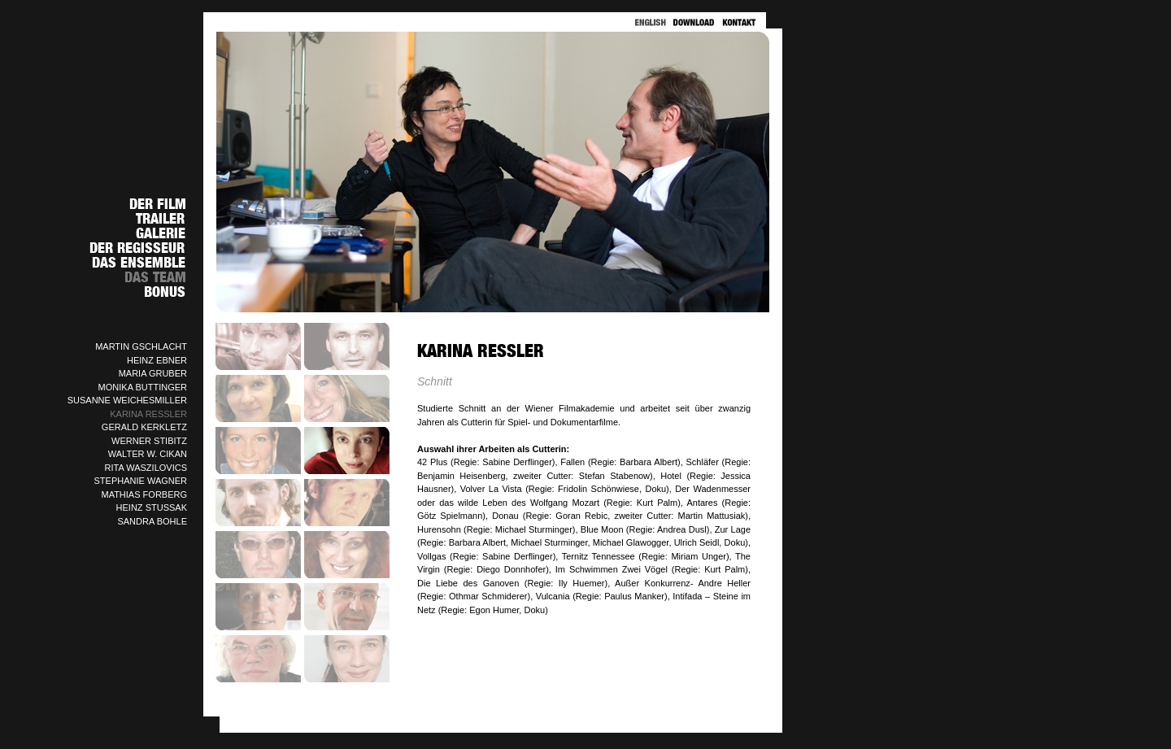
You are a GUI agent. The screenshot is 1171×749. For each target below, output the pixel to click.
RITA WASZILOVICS (146, 467)
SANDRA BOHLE (152, 521)
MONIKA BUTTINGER (142, 387)
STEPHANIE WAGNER (141, 481)
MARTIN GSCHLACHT (141, 346)
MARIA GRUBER (153, 373)
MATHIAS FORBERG (144, 494)
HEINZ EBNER (157, 360)
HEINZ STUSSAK (151, 507)
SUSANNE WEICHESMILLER (127, 400)
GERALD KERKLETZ (144, 427)
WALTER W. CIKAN (147, 454)
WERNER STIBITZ (149, 441)
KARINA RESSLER (148, 414)
